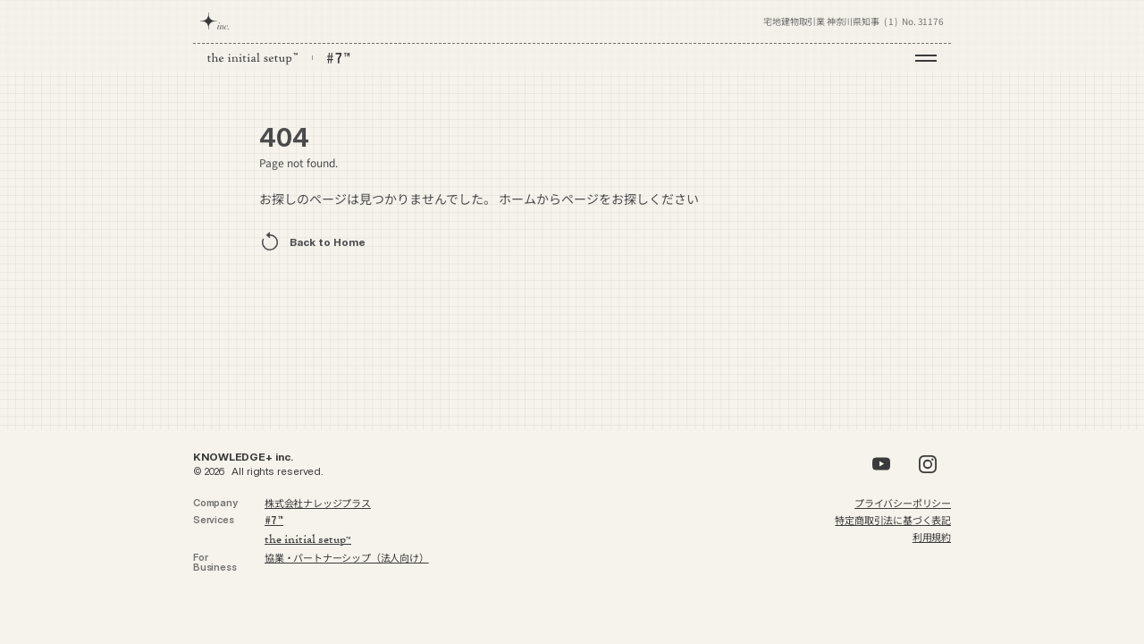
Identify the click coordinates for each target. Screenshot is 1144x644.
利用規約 (932, 537)
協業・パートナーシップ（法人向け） (347, 557)
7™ (274, 520)
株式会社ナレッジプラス (318, 503)
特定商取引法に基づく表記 (893, 520)
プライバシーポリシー (902, 503)
